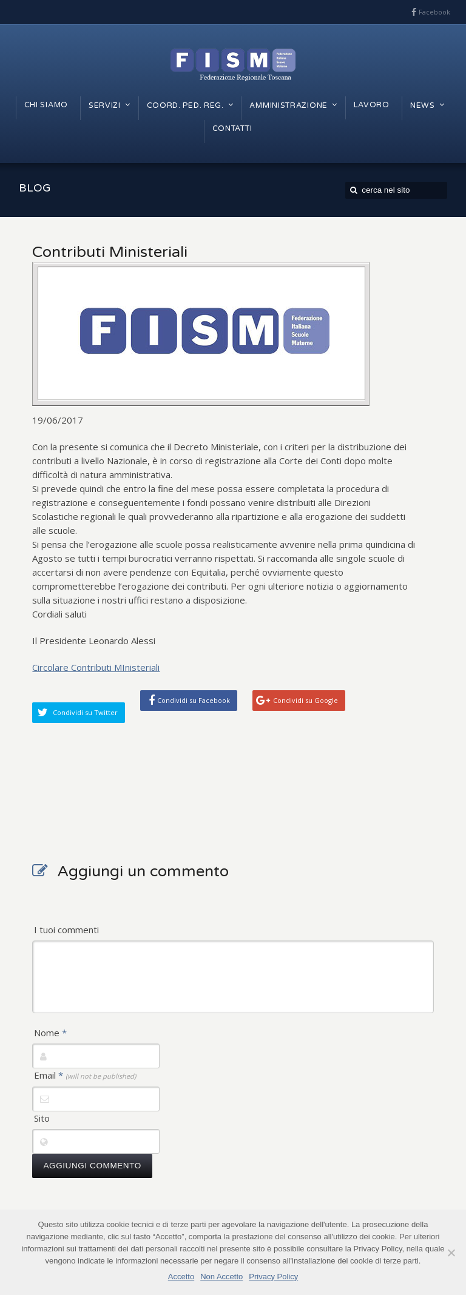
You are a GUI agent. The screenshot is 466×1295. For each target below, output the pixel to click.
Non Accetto (221, 1276)
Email (85, 1075)
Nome (50, 1033)
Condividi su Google (305, 700)
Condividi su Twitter (85, 712)
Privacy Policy (273, 1276)
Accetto (181, 1276)
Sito (42, 1118)
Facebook (434, 11)
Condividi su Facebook (193, 700)
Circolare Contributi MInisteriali (96, 667)
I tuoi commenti (66, 930)
